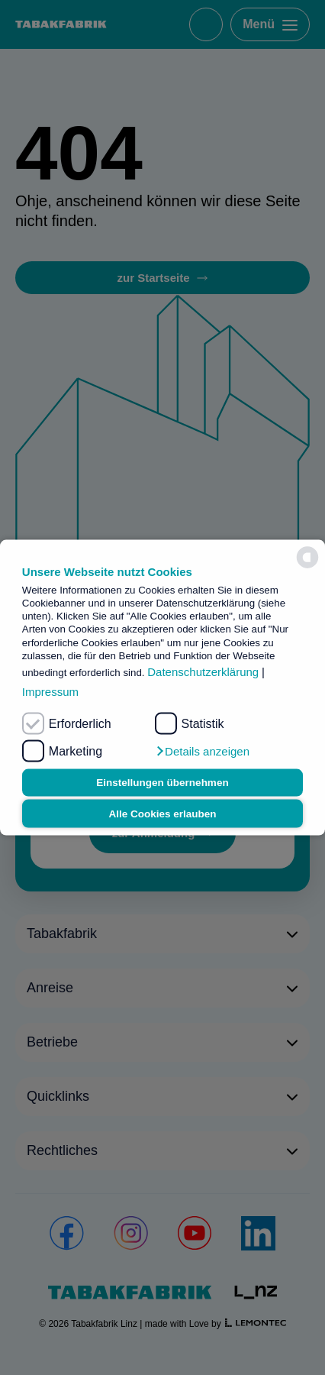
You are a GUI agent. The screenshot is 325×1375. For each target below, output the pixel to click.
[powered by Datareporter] (307, 557)
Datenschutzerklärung (203, 671)
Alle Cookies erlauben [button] (162, 813)
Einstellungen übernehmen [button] (162, 782)
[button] (202, 751)
